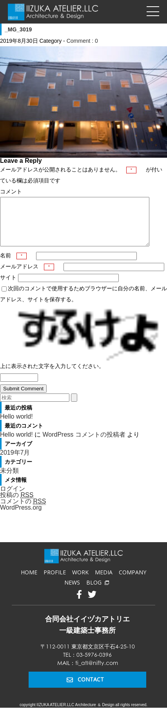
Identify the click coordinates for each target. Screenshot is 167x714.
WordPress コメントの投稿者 (83, 444)
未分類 (9, 480)
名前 (13, 265)
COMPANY (132, 581)
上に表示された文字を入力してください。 (52, 375)
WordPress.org (21, 517)
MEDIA (104, 581)
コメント (11, 191)
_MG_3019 (18, 29)
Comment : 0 (82, 41)
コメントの (23, 510)
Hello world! (16, 426)
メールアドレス (27, 276)
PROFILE (55, 581)
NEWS (72, 592)
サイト (8, 287)
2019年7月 (15, 462)
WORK (80, 581)
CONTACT (85, 688)
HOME (29, 581)
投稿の (16, 504)
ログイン (12, 498)
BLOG (97, 592)
